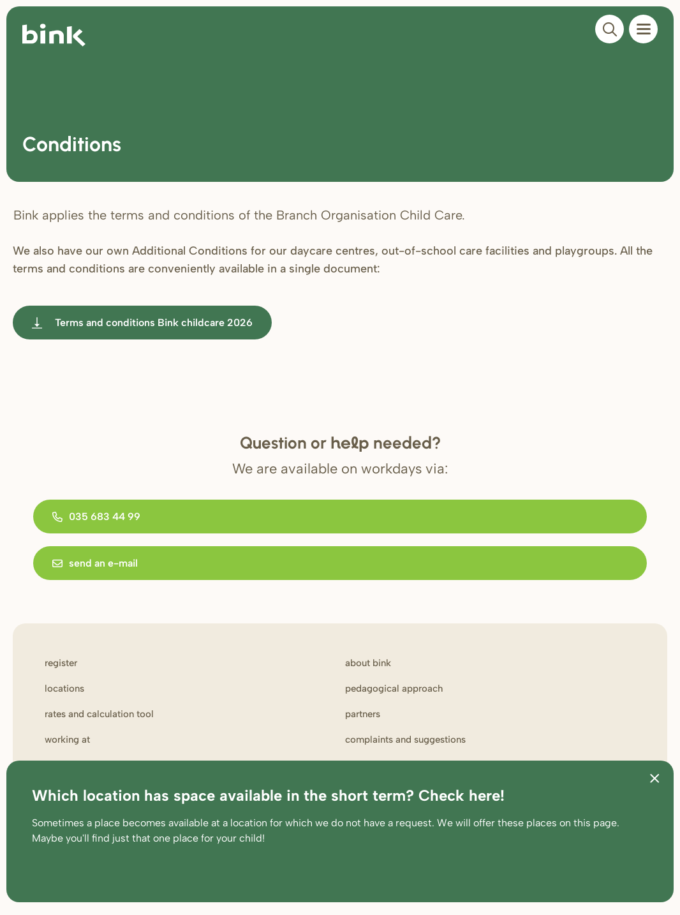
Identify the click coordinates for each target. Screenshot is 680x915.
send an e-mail (95, 563)
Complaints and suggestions (405, 739)
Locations (64, 688)
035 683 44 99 (96, 516)
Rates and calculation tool (99, 714)
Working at (67, 739)
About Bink (368, 663)
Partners (362, 714)
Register (61, 663)
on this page (588, 823)
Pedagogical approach (394, 688)
